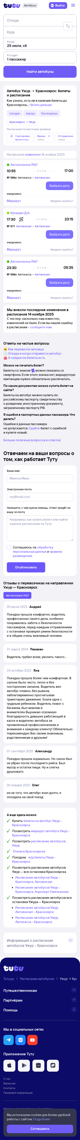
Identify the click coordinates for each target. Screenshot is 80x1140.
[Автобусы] (30, 5)
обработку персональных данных (33, 549)
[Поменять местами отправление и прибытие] (67, 26)
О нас (7, 1078)
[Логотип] (11, 5)
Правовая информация (18, 1092)
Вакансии (9, 1083)
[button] (8, 1040)
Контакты (9, 1088)
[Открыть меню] (74, 5)
